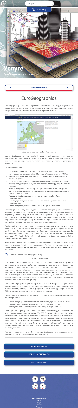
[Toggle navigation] (74, 3)
